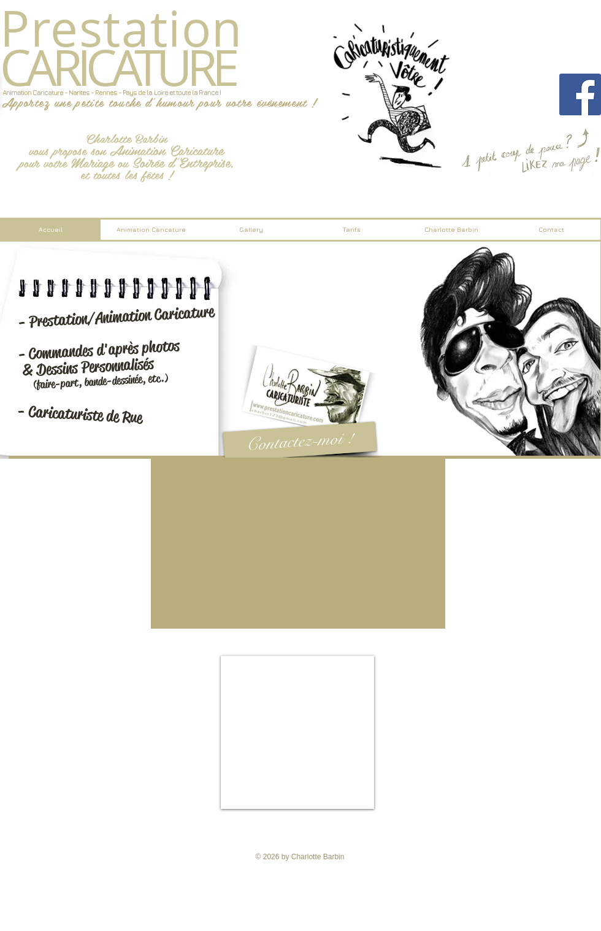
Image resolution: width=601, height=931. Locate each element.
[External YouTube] (298, 543)
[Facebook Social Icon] (580, 94)
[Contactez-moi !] (300, 442)
